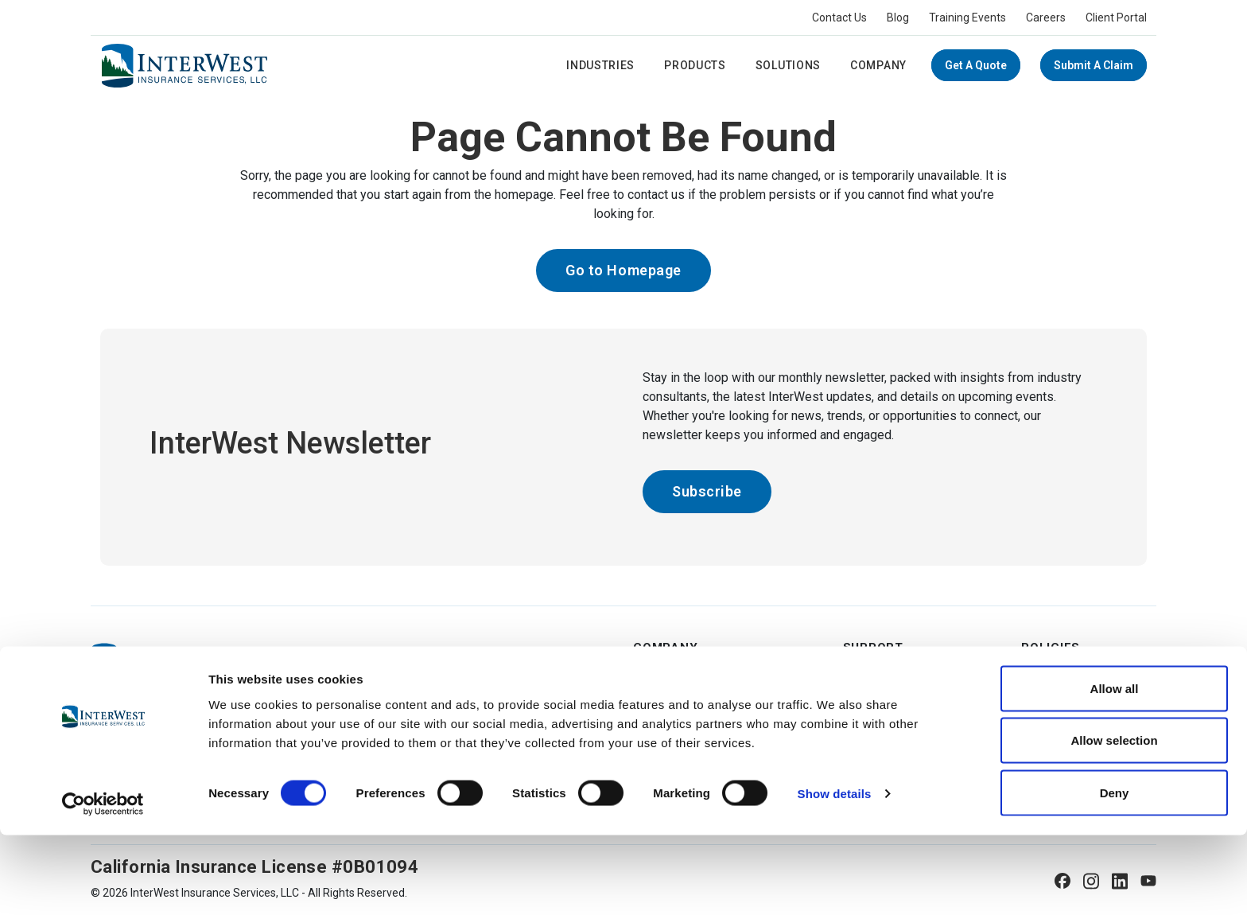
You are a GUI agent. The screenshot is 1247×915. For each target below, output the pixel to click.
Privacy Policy (1057, 709)
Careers (1046, 17)
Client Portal (1116, 17)
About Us (657, 680)
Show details (835, 874)
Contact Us (839, 17)
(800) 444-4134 (156, 707)
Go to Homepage (623, 270)
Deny (1114, 872)
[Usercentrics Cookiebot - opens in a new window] (103, 884)
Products (695, 65)
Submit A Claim (1093, 65)
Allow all (1114, 768)
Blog (898, 17)
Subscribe (707, 491)
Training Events (967, 17)
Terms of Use (1057, 680)
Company (878, 65)
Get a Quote (976, 65)
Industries (600, 65)
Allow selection (1113, 820)
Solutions (788, 65)
